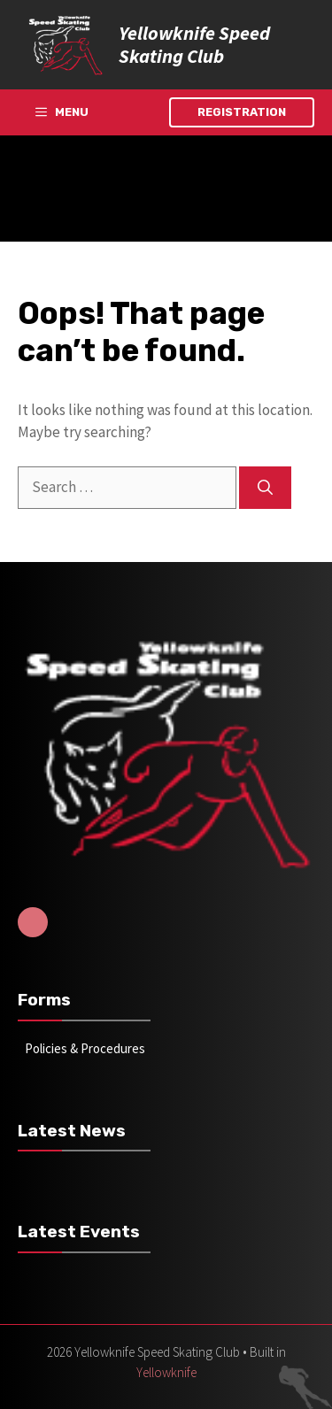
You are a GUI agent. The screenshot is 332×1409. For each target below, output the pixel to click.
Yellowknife (166, 1372)
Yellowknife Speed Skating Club (194, 44)
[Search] (265, 487)
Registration (241, 112)
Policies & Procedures (85, 1048)
